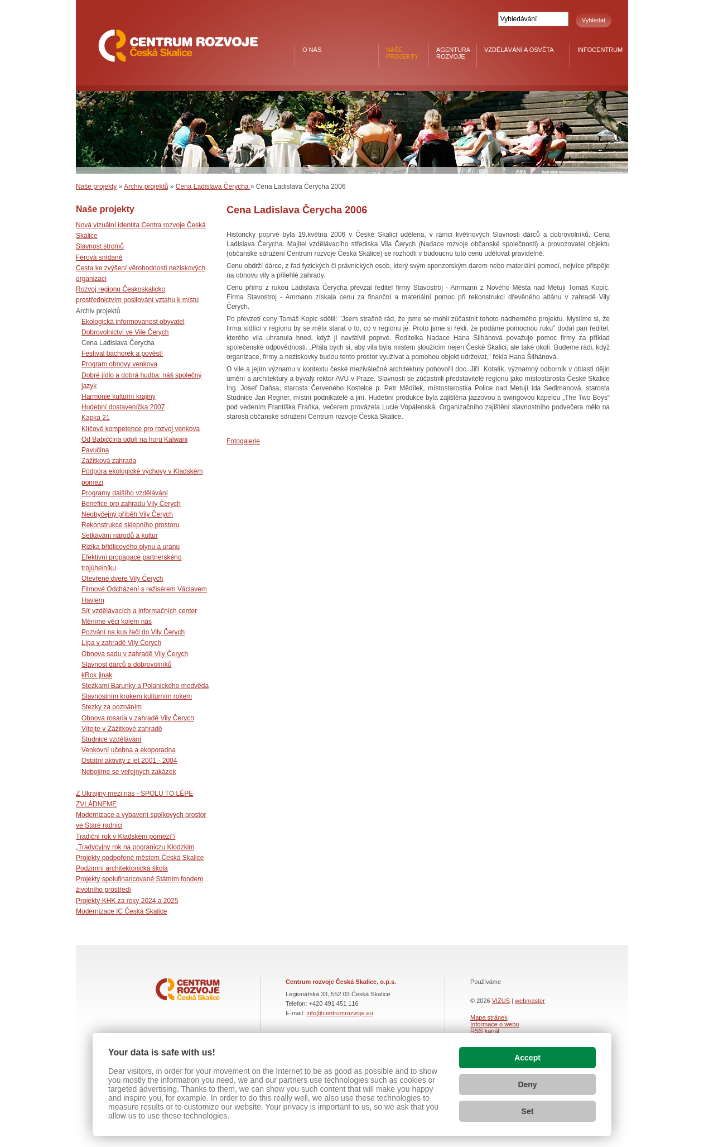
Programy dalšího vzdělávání (124, 493)
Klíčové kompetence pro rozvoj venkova (140, 429)
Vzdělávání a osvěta (519, 49)
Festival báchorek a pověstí (122, 353)
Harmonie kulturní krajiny (118, 396)
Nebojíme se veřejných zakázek (128, 772)
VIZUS (501, 1000)
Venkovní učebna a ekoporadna (128, 750)
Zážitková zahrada (108, 461)
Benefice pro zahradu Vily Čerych (131, 504)
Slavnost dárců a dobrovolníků (126, 664)
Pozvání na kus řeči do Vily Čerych (133, 632)
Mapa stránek (489, 1017)
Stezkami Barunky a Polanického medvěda (145, 686)
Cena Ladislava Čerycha (213, 186)
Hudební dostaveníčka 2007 (123, 407)
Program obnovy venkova (119, 364)
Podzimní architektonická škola (122, 868)
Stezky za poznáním (111, 707)
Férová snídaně (99, 257)
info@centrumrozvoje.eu (339, 1013)
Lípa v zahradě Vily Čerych (121, 643)
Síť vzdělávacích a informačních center (139, 611)
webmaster (530, 1000)
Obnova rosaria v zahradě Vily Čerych (137, 718)
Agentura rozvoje (453, 53)
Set (528, 1111)
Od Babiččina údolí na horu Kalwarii (134, 439)
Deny (527, 1084)
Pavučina (95, 450)
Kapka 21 (95, 418)
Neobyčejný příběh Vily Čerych (127, 514)
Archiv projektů (146, 186)
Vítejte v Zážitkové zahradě (121, 729)
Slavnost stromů (100, 246)
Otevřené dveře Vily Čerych (122, 578)
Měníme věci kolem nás (116, 621)
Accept (527, 1057)
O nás (311, 49)
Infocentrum (600, 49)
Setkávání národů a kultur (119, 535)
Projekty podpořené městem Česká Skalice (140, 858)
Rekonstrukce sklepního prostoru (130, 525)
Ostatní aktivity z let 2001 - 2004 (129, 760)
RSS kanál (484, 1030)
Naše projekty (402, 53)
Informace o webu (494, 1024)
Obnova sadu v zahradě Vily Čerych (134, 654)
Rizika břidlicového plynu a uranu (130, 547)
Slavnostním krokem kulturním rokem (136, 696)
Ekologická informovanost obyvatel (133, 322)
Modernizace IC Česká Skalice (121, 911)
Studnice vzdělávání (111, 739)
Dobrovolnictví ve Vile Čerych (125, 332)
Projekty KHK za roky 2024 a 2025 (127, 901)
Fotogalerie (243, 441)
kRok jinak (96, 675)
